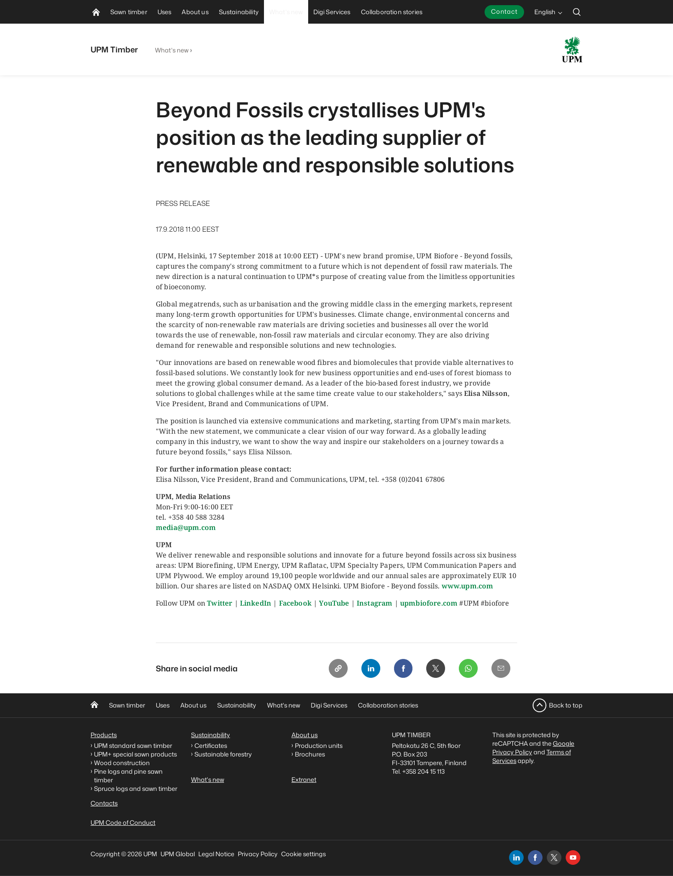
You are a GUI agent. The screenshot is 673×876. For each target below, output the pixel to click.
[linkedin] (516, 857)
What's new (171, 50)
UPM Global (178, 853)
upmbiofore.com (429, 603)
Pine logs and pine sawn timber (128, 775)
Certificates (210, 745)
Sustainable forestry (223, 754)
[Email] (500, 668)
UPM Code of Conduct (123, 822)
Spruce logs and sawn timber (135, 788)
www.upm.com (468, 586)
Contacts (104, 803)
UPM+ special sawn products (135, 754)
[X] (435, 668)
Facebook (295, 603)
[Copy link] (337, 668)
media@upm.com (186, 527)
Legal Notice (216, 853)
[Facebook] (403, 668)
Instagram (374, 603)
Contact (504, 11)
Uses (163, 705)
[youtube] (573, 857)
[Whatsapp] (468, 668)
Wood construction (122, 762)
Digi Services (329, 705)
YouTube (334, 603)
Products (104, 734)
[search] (577, 12)
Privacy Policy (258, 853)
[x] (554, 857)
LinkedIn (255, 603)
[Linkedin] (370, 668)
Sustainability (236, 705)
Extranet (303, 779)
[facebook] (535, 857)
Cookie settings (303, 853)
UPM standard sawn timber (133, 745)
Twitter (219, 603)
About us (193, 705)
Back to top (565, 705)
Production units (319, 745)
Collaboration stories (388, 705)
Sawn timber (127, 705)
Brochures (310, 754)
